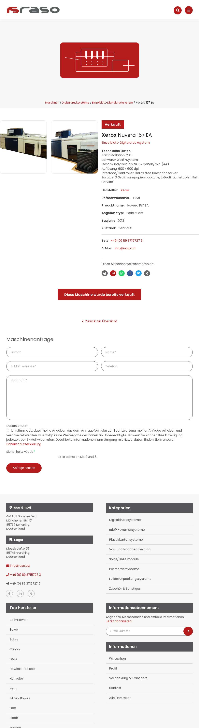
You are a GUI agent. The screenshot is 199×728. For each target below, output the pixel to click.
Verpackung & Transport (127, 674)
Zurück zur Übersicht (99, 321)
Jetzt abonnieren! (119, 619)
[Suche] (178, 10)
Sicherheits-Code (20, 452)
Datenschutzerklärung (23, 444)
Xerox (125, 190)
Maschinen (52, 103)
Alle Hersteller (119, 692)
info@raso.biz (125, 248)
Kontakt (115, 683)
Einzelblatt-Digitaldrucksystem (112, 103)
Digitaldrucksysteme (75, 103)
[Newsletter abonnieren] (188, 628)
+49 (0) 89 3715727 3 (127, 240)
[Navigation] (189, 10)
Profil (112, 665)
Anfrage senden (24, 468)
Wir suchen (117, 656)
